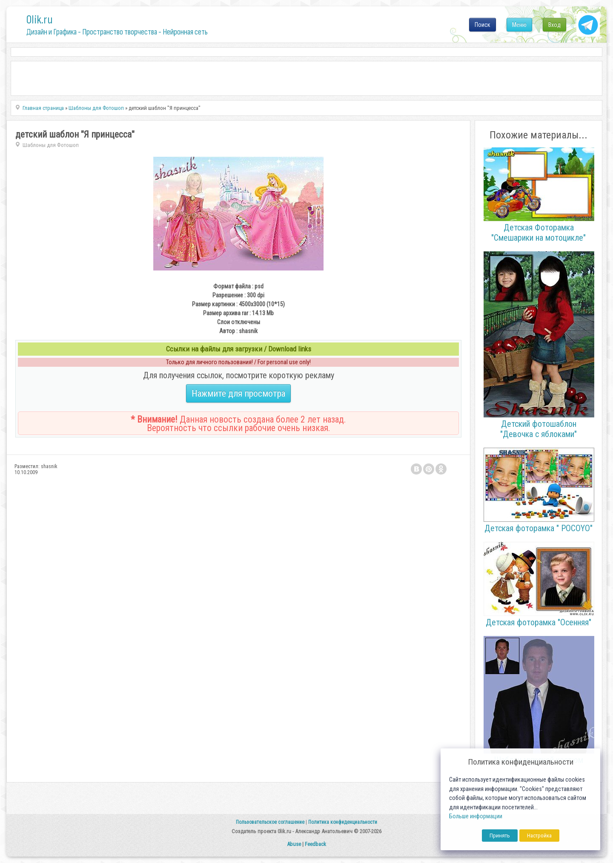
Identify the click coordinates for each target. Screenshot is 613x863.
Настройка (539, 835)
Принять (500, 835)
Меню (519, 24)
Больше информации (475, 816)
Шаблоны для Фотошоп (51, 145)
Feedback (315, 844)
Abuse (294, 844)
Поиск (482, 24)
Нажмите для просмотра (238, 393)
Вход (554, 24)
